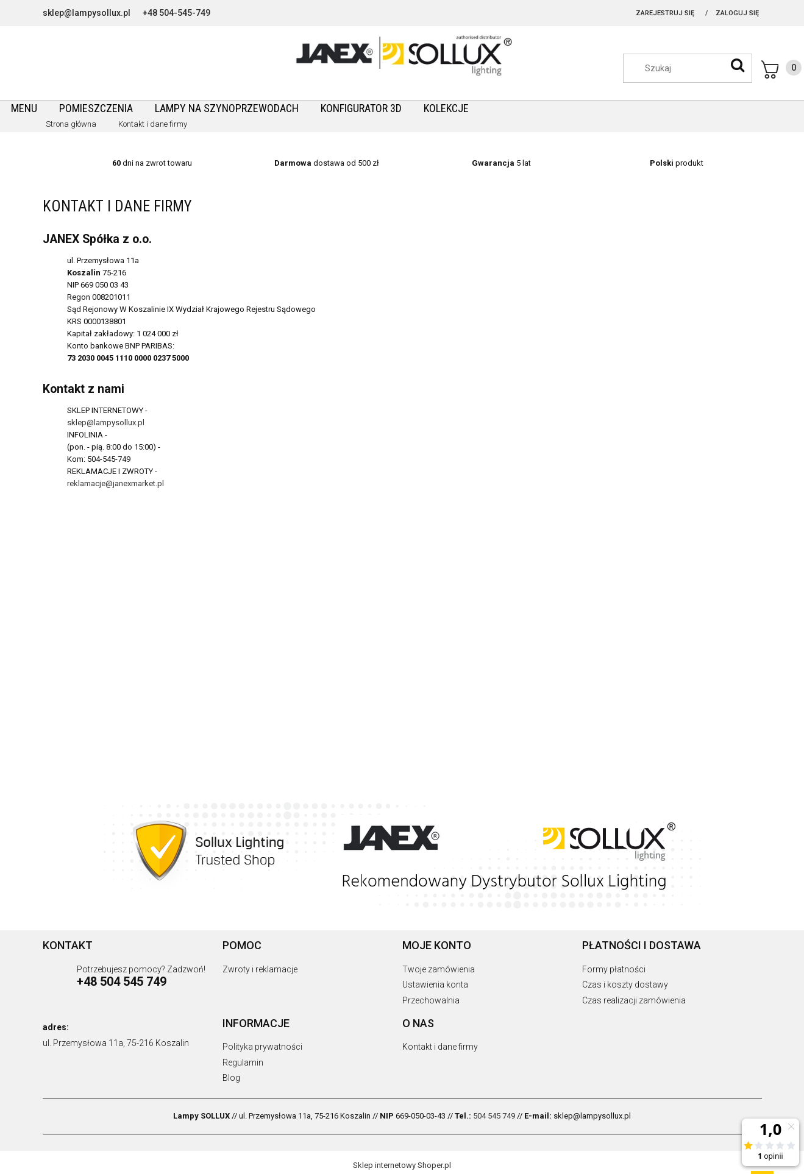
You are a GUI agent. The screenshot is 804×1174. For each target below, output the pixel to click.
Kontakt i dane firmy (440, 1047)
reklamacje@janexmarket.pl (115, 483)
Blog (231, 1078)
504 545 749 (494, 1115)
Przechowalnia (431, 1000)
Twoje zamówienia (438, 969)
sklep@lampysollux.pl (86, 13)
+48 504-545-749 (176, 13)
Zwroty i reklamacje (259, 969)
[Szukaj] (737, 65)
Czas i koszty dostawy (625, 984)
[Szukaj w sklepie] (694, 68)
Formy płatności (614, 969)
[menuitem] (24, 108)
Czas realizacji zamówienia (634, 1000)
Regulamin (242, 1062)
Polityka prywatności (262, 1047)
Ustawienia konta (435, 984)
